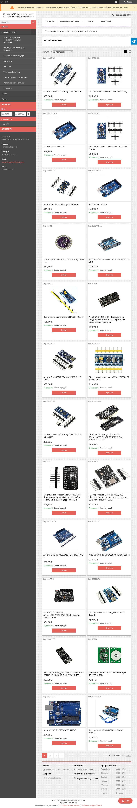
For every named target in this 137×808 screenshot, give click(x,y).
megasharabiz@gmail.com (13, 162)
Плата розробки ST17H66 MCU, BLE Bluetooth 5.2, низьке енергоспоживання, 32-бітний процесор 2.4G (108, 497)
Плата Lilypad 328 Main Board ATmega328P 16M (63, 260)
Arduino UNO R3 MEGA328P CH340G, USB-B (109, 555)
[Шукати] (33, 22)
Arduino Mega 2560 (98, 204)
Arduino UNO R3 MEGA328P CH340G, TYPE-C (63, 556)
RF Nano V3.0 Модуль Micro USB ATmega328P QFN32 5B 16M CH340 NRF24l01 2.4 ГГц (105, 437)
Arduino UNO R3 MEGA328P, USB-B (59, 730)
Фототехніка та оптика (13, 83)
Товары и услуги (9, 32)
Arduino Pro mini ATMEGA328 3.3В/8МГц (108, 91)
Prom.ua (81, 800)
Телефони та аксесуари (13, 55)
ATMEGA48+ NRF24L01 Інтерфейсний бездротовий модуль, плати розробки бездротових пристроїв (107, 319)
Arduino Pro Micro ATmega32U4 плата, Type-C (107, 613)
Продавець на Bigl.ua (68, 803)
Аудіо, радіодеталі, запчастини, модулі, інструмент (12, 40)
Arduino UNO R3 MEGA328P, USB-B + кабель (106, 731)
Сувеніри (7, 88)
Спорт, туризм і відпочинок (15, 77)
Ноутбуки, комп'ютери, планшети (13, 48)
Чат (125, 801)
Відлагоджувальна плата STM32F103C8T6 (63, 317)
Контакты (106, 21)
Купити (64, 104)
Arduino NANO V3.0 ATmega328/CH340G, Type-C (62, 378)
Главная (49, 21)
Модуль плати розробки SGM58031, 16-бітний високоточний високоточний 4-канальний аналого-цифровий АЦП (62, 497)
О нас (4, 93)
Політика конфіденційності (91, 805)
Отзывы (5, 99)
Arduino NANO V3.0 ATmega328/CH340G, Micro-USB (62, 435)
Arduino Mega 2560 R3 (53, 146)
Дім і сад (7, 66)
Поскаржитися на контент (70, 805)
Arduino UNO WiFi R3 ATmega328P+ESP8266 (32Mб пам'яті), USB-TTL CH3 (61, 615)
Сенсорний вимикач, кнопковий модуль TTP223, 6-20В (107, 673)
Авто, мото (8, 61)
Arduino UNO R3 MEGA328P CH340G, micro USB (109, 260)
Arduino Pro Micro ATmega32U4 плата (61, 204)
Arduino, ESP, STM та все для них (67, 31)
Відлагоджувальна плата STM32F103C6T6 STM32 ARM (109, 378)
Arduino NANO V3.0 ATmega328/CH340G (62, 91)
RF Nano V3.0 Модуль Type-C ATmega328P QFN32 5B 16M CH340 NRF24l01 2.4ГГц (63, 673)
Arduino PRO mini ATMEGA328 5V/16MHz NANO (108, 147)
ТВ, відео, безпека (11, 72)
